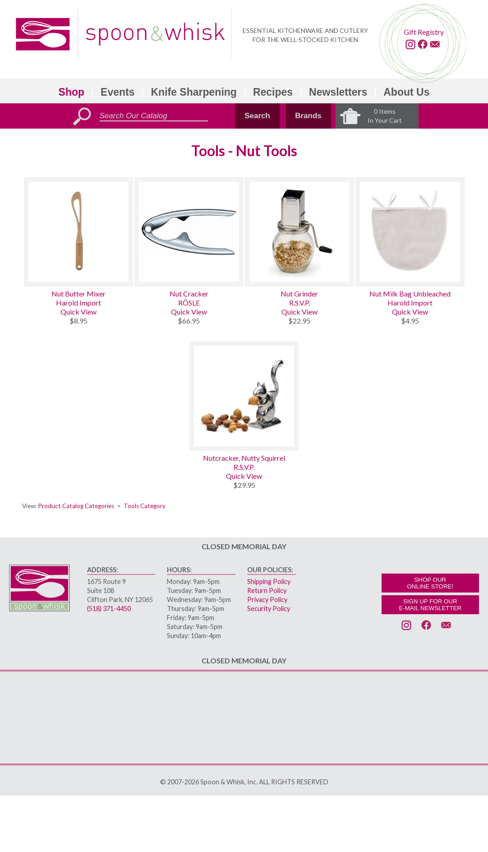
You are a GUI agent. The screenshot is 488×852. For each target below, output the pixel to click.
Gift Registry (424, 32)
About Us (406, 92)
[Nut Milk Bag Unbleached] (410, 232)
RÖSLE (189, 302)
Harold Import (78, 302)
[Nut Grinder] (299, 232)
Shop (72, 92)
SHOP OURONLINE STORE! (430, 583)
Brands (308, 115)
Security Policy (268, 608)
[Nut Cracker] (189, 232)
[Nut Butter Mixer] (78, 232)
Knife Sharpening (193, 92)
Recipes (273, 92)
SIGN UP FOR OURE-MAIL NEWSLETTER (430, 604)
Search (257, 115)
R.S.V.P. (299, 302)
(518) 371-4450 (109, 608)
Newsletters (338, 92)
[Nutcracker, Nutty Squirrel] (244, 396)
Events (117, 92)
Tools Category (145, 505)
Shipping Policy (268, 581)
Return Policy (266, 590)
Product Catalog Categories (76, 505)
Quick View (78, 311)
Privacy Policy (267, 599)
